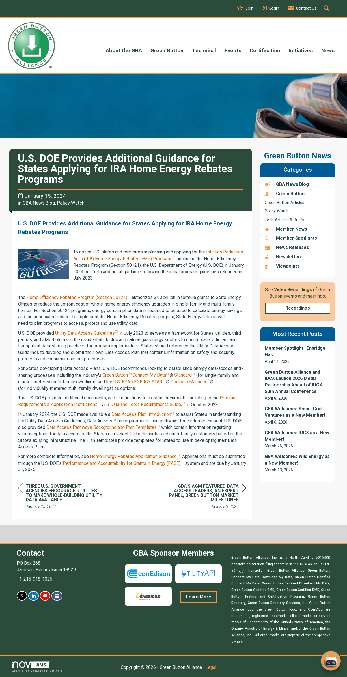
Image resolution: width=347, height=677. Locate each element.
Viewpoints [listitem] (282, 266)
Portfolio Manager (187, 381)
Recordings (297, 308)
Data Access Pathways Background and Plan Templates (101, 427)
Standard (182, 375)
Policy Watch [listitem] (277, 211)
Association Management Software (37, 666)
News (328, 51)
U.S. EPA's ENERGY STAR (137, 381)
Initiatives (301, 51)
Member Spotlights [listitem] (291, 238)
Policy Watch (71, 203)
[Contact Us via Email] (56, 596)
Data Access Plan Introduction (141, 414)
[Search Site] (327, 8)
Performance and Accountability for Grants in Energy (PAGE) (121, 463)
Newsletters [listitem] (284, 256)
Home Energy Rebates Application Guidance (133, 456)
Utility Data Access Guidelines (85, 333)
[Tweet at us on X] (22, 596)
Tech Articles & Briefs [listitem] (284, 220)
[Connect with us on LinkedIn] (33, 596)
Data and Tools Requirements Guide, (146, 404)
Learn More (198, 596)
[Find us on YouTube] (45, 596)
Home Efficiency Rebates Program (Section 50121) (77, 297)
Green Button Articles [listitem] (284, 202)
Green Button (167, 51)
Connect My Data (149, 375)
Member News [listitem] (286, 229)
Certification (265, 51)
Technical (204, 51)
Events (233, 51)
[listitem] (298, 355)
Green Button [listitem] (285, 193)
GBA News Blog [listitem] (287, 184)
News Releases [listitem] (287, 247)
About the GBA (124, 51)
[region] (203, 497)
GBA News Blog (39, 203)
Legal (210, 667)
